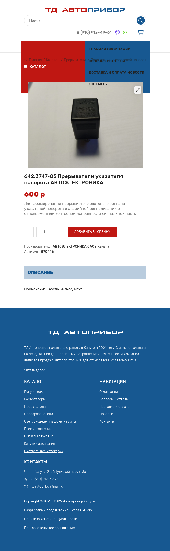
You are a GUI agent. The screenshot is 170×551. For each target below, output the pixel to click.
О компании (119, 49)
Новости (135, 72)
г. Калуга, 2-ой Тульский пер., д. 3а (58, 472)
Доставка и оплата (107, 72)
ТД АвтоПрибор (85, 330)
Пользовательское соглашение (49, 528)
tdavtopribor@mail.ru (47, 487)
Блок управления (38, 429)
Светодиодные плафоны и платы (50, 421)
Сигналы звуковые (39, 436)
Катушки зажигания (39, 444)
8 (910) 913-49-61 (94, 32)
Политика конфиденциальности (50, 519)
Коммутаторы (34, 399)
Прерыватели (75, 60)
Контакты (98, 84)
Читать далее (34, 370)
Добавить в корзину (92, 232)
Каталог (52, 60)
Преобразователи (38, 414)
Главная (97, 49)
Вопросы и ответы (107, 61)
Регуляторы (33, 392)
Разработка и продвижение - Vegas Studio (58, 510)
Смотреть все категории (43, 451)
